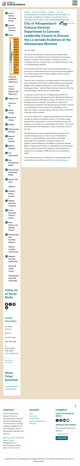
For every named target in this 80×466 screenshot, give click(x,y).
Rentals (11, 125)
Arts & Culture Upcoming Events (12, 17)
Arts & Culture (39, 12)
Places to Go (12, 104)
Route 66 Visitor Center (12, 268)
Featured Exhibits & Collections (13, 79)
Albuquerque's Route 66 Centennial (14, 278)
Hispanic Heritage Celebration (13, 258)
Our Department (13, 154)
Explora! (12, 187)
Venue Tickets (11, 111)
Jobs (31, 414)
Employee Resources (37, 421)
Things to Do (13, 99)
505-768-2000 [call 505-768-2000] (17, 438)
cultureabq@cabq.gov (60, 160)
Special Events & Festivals (11, 27)
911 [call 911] (15, 443)
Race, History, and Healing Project (13, 226)
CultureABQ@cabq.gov (14, 353)
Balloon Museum (11, 147)
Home (26, 12)
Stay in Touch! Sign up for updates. (66, 429)
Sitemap (32, 424)
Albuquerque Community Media (13, 172)
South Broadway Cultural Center (12, 214)
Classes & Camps (12, 118)
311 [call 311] (8, 438)
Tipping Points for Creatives (12, 203)
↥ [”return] (75, 406)
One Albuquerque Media (13, 162)
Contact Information (11, 319)
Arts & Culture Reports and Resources (13, 90)
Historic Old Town (13, 180)
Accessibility (34, 419)
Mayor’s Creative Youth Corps (13, 249)
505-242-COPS (14, 448)
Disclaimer (33, 416)
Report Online (8, 440)
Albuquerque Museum (13, 130)
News (51, 12)
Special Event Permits (11, 138)
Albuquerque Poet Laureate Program (13, 238)
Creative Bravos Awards (11, 193)
